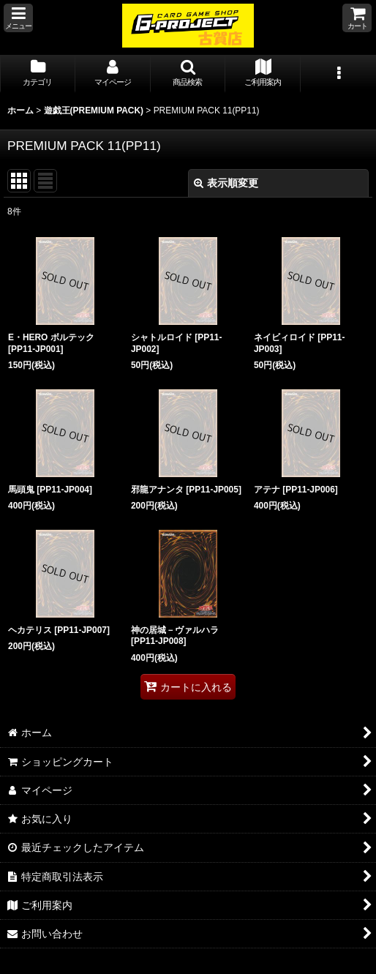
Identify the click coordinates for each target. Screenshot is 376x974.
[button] (18, 18)
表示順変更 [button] (226, 183)
